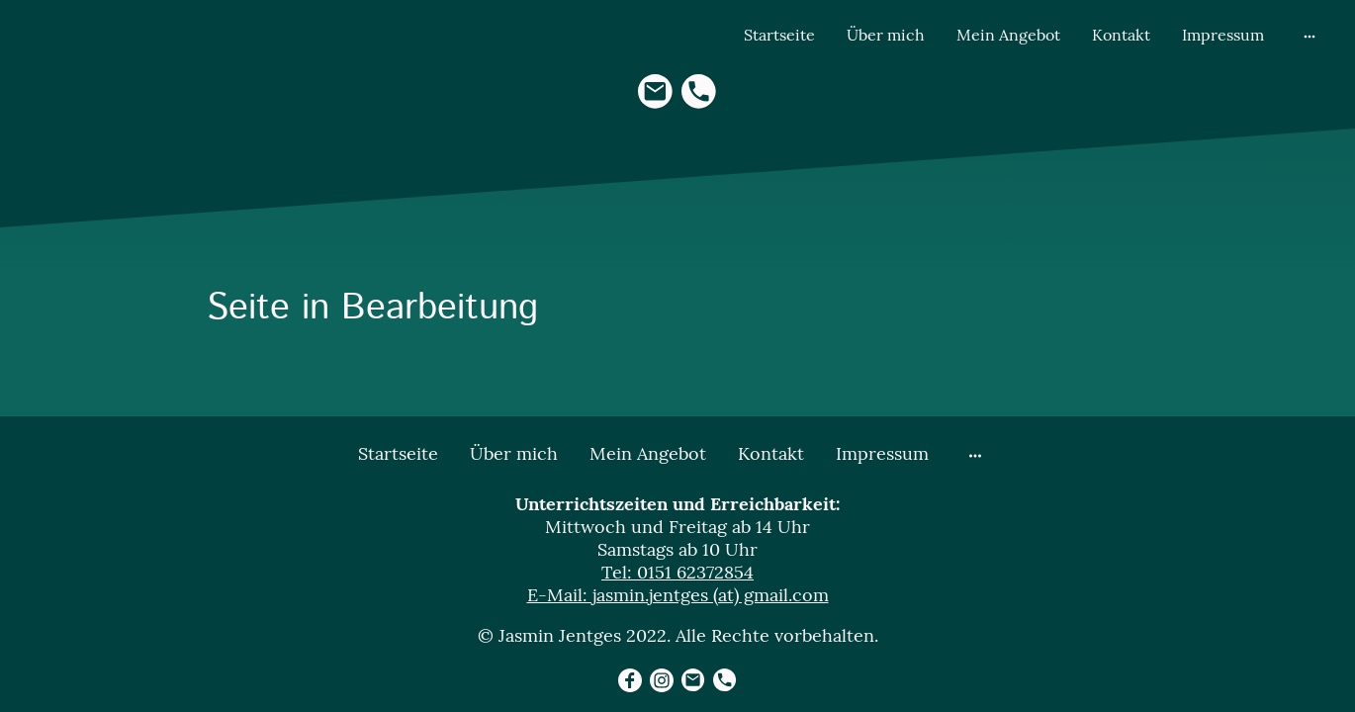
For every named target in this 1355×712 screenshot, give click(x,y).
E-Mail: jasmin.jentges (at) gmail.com (678, 594)
